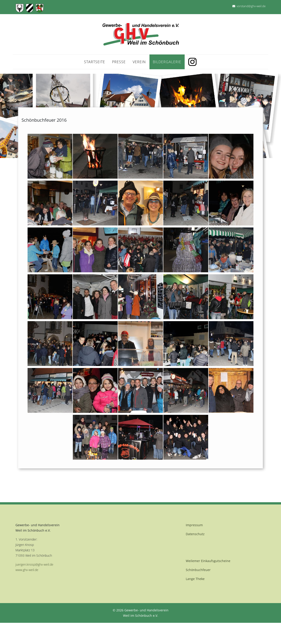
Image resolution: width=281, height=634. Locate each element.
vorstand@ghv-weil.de (251, 6)
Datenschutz (195, 534)
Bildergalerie (167, 61)
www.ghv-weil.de (26, 570)
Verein (139, 61)
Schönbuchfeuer (198, 570)
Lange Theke (195, 579)
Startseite (94, 61)
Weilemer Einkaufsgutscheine (208, 561)
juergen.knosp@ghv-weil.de (34, 564)
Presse (119, 61)
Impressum (194, 525)
